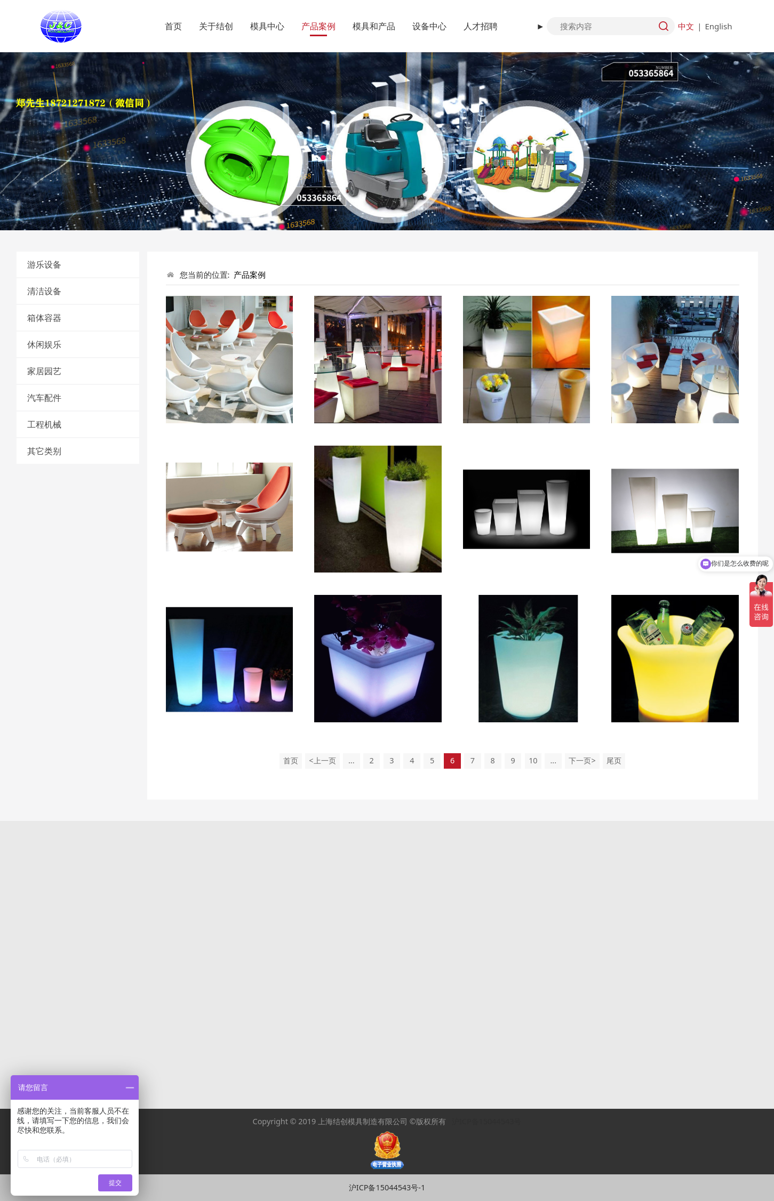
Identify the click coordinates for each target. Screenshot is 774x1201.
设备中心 (429, 26)
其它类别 (44, 451)
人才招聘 (481, 26)
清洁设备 (44, 291)
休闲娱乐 (44, 344)
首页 (173, 26)
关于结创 (216, 26)
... (351, 760)
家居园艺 (44, 371)
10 (533, 760)
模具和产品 (374, 26)
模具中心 (267, 26)
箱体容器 (44, 318)
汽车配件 (44, 398)
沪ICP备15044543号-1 (387, 1187)
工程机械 (44, 424)
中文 (686, 26)
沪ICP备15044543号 (487, 1121)
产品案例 (318, 26)
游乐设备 (44, 264)
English (718, 26)
